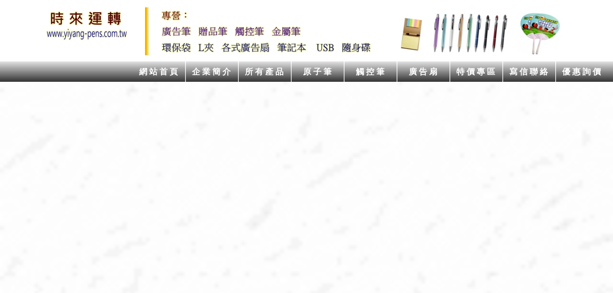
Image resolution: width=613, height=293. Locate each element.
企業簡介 (212, 71)
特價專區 (476, 71)
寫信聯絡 (529, 71)
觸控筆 (371, 71)
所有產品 (265, 71)
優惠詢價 (582, 71)
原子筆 (318, 71)
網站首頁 (159, 71)
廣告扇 (424, 71)
